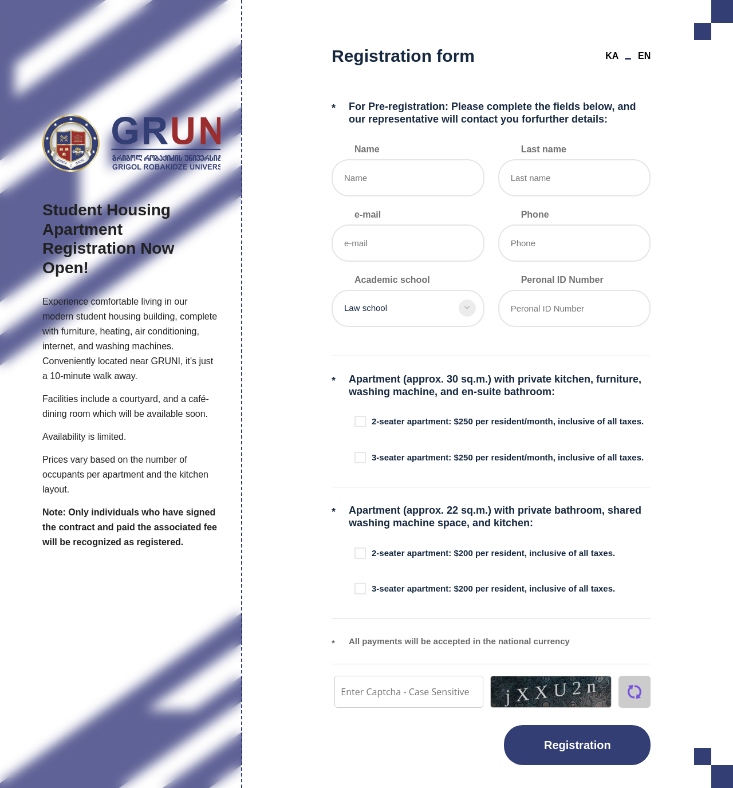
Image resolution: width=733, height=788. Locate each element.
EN (644, 56)
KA (611, 56)
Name (367, 149)
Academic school (392, 280)
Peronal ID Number (562, 280)
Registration (577, 745)
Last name (543, 149)
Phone (535, 214)
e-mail (367, 214)
